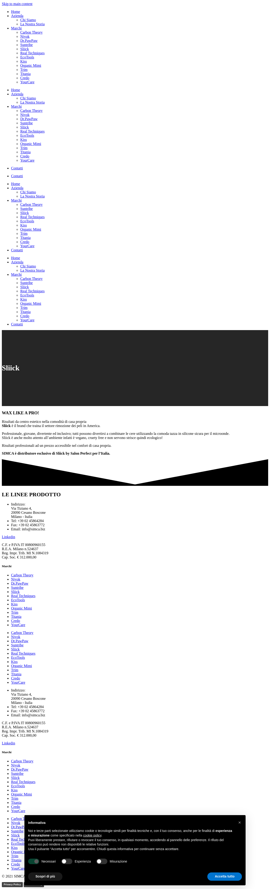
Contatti (17, 168)
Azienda (17, 16)
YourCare (27, 82)
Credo (24, 78)
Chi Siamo (28, 20)
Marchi (16, 28)
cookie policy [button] (92, 835)
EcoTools (27, 57)
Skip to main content (17, 4)
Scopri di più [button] (45, 876)
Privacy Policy (12, 884)
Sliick (24, 49)
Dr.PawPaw (29, 41)
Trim (23, 70)
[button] (239, 822)
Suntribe (26, 45)
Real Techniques (32, 53)
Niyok (24, 36)
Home (15, 12)
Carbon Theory (31, 32)
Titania (25, 74)
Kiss (23, 61)
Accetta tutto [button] (225, 876)
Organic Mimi (30, 65)
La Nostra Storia (32, 24)
